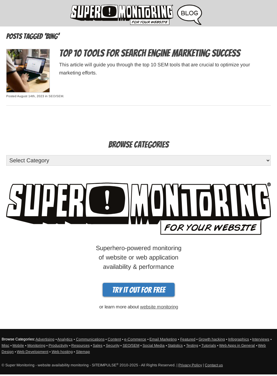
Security (113, 345)
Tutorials (208, 345)
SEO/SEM (56, 96)
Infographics (238, 339)
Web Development (32, 352)
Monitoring (36, 345)
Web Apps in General (237, 345)
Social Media (154, 345)
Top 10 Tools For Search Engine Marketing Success (149, 53)
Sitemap (83, 352)
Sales (97, 345)
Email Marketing (163, 339)
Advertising (44, 339)
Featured (187, 339)
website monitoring (159, 306)
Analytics (65, 339)
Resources (80, 345)
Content (114, 339)
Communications (90, 339)
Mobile (18, 345)
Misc (5, 345)
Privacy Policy (190, 365)
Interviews (260, 339)
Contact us (214, 365)
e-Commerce (135, 339)
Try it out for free (138, 290)
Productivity (58, 345)
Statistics (175, 345)
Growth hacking (212, 339)
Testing (192, 345)
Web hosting (62, 352)
